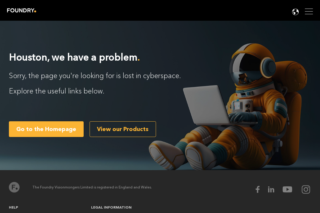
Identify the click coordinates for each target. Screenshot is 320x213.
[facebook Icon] (261, 189)
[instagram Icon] (306, 189)
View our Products (123, 129)
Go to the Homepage (46, 129)
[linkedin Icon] (275, 189)
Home (21, 10)
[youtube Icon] (291, 189)
